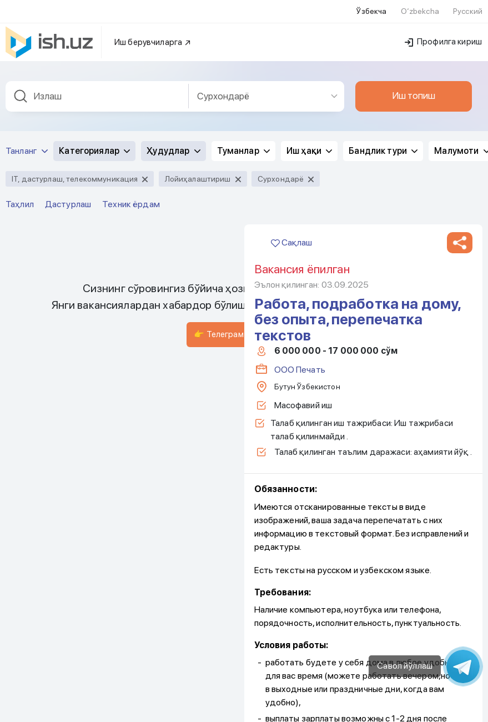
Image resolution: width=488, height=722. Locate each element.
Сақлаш (291, 146)
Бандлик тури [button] (383, 54)
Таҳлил (20, 108)
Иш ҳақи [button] (309, 54)
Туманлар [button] (243, 54)
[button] (459, 146)
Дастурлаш (68, 108)
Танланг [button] (27, 54)
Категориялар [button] (94, 54)
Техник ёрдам (131, 108)
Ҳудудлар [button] (173, 54)
